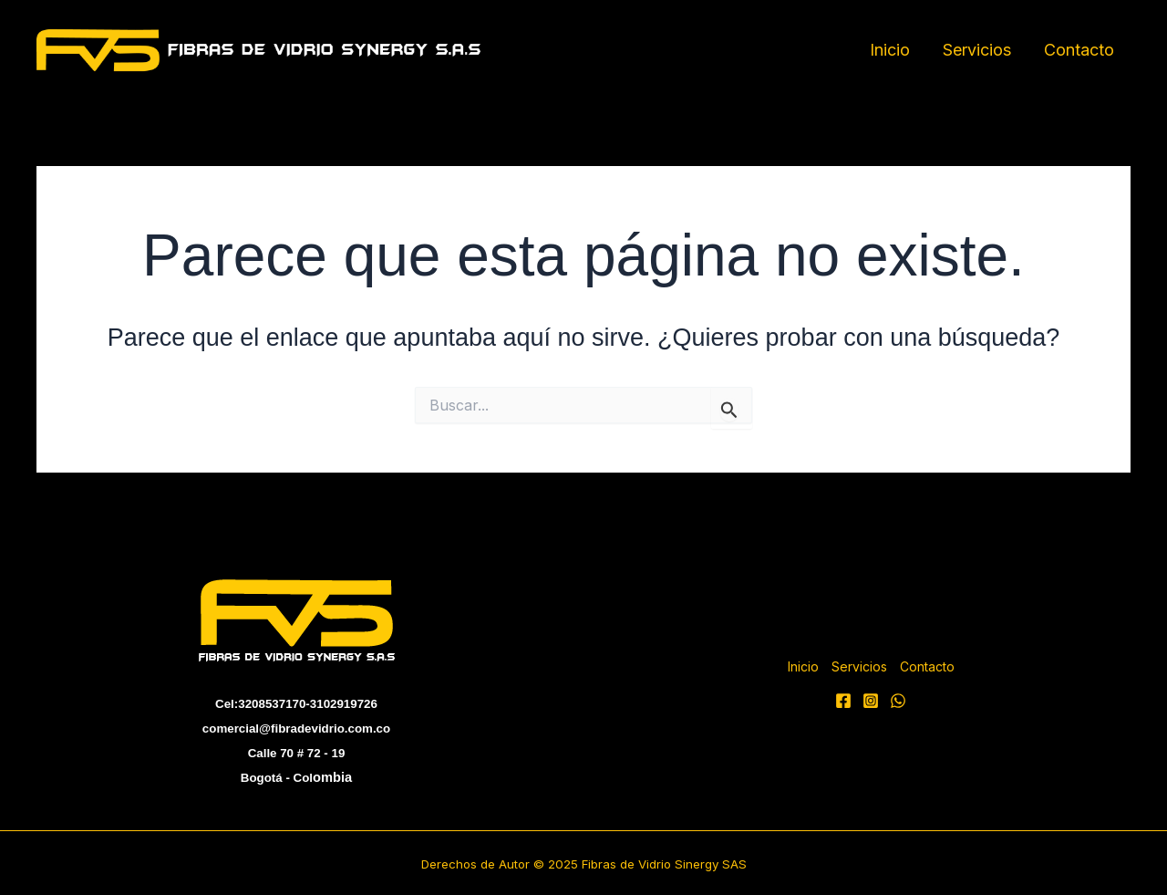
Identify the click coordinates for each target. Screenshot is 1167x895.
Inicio (890, 49)
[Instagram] (870, 700)
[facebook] (843, 700)
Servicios (977, 49)
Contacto (1079, 49)
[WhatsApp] (898, 700)
